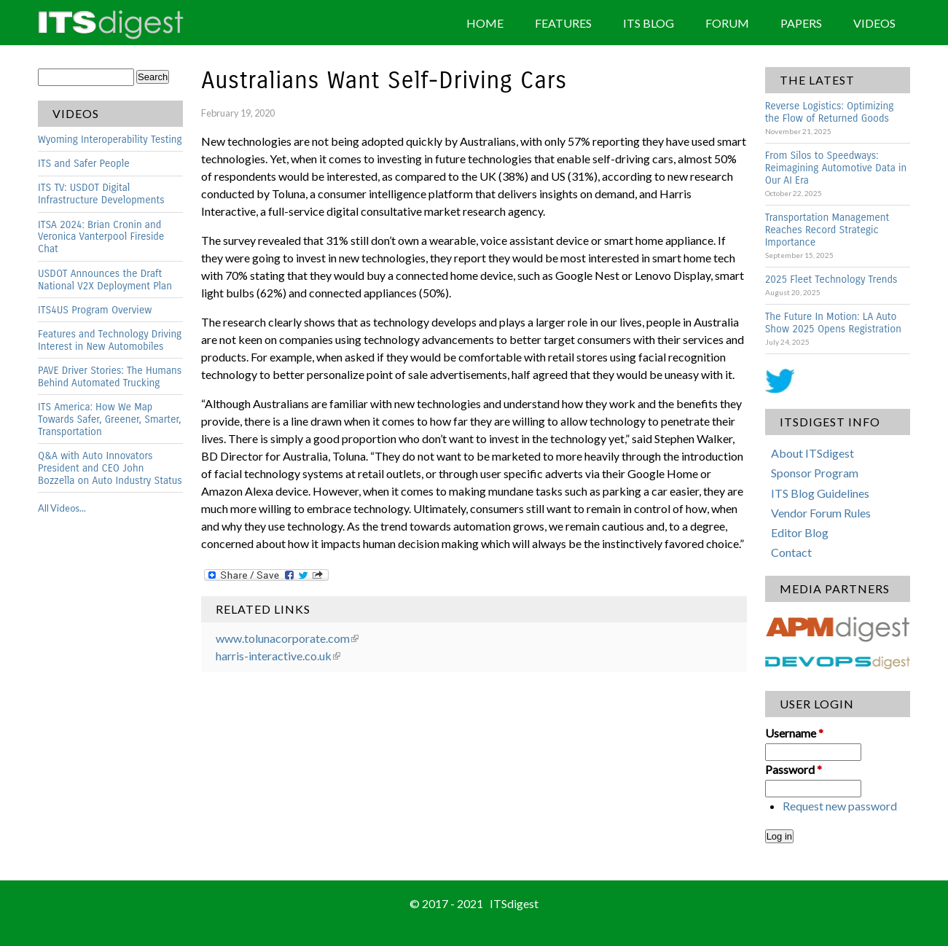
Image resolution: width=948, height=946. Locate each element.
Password (793, 769)
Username (794, 733)
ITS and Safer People (84, 163)
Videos (874, 23)
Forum (727, 23)
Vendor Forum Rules (821, 513)
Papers (801, 23)
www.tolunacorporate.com (287, 638)
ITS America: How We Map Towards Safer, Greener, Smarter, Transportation (109, 419)
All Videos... (62, 508)
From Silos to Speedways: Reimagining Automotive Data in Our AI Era (836, 168)
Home (485, 23)
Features (563, 23)
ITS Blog (648, 23)
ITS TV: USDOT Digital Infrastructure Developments (101, 193)
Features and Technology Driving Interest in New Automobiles (109, 340)
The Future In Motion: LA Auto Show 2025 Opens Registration (833, 322)
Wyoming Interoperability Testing (110, 139)
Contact (791, 552)
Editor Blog (799, 532)
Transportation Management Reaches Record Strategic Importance (827, 230)
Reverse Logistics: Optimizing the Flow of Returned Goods (829, 112)
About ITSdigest (812, 453)
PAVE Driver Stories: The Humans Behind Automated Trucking (109, 376)
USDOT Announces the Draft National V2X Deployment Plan (105, 279)
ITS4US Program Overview (95, 310)
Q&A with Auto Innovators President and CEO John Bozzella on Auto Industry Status (110, 468)
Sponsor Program (814, 473)
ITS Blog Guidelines (820, 493)
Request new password (840, 806)
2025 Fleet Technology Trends (831, 279)
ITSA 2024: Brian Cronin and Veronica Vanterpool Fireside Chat (101, 237)
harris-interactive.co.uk (278, 655)
